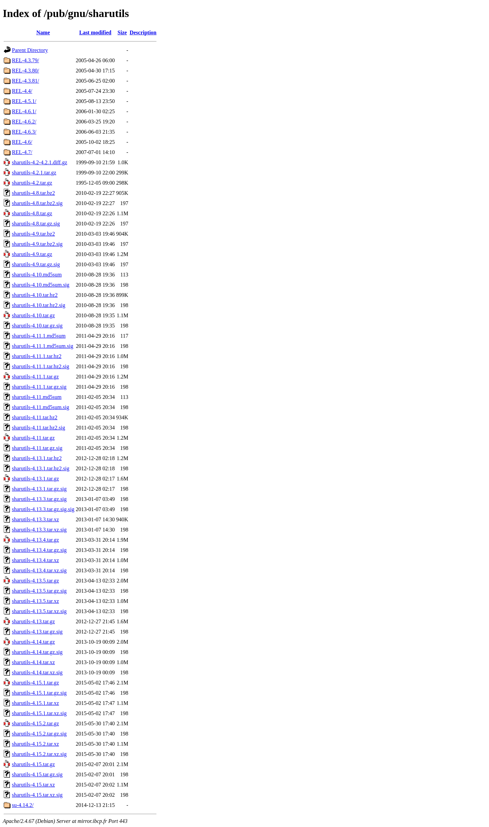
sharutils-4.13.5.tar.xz (35, 601)
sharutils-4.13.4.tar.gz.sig (39, 550)
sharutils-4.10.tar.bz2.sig (38, 305)
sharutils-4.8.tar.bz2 (33, 193)
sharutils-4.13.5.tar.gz (35, 581)
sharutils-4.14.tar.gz (33, 642)
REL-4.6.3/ (24, 132)
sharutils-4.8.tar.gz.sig (36, 223)
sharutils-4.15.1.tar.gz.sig (39, 693)
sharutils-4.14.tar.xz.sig (37, 672)
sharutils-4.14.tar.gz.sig (37, 652)
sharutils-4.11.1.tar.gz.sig (39, 387)
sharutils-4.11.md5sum (36, 397)
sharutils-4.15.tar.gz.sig (37, 774)
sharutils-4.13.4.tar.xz (35, 560)
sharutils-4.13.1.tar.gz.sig (39, 489)
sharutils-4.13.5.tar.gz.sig (39, 591)
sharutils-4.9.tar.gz (32, 254)
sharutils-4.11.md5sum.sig (40, 407)
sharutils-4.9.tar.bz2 (33, 234)
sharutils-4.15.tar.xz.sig (37, 795)
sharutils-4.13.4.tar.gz (35, 540)
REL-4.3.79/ (25, 60)
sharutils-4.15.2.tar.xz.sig (39, 754)
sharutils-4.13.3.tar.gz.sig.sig (43, 509)
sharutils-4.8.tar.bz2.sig (37, 203)
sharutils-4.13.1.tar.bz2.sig (40, 468)
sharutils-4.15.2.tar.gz (35, 723)
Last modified (95, 32)
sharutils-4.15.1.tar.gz (35, 683)
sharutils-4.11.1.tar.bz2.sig (40, 366)
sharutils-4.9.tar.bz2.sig (37, 244)
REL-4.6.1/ (24, 111)
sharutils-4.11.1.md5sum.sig (42, 346)
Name (43, 32)
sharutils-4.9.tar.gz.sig (36, 264)
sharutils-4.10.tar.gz (33, 315)
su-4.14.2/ (23, 805)
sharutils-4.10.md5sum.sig (40, 285)
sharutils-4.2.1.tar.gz (34, 172)
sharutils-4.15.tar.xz (33, 785)
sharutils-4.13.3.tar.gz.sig (39, 499)
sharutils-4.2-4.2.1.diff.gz (39, 162)
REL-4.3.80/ (25, 70)
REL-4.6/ (22, 142)
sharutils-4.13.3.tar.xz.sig (39, 530)
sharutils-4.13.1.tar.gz (35, 479)
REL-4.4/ (22, 91)
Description (143, 32)
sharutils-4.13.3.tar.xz (35, 519)
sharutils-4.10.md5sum (37, 274)
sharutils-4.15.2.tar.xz (35, 744)
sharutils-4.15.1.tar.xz (35, 703)
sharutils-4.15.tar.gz (33, 764)
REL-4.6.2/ (24, 121)
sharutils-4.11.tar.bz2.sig (38, 428)
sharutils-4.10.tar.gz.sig (37, 325)
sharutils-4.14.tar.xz (33, 662)
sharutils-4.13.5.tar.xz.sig (39, 611)
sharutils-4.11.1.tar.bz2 (36, 356)
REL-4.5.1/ (24, 101)
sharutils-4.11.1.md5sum (39, 336)
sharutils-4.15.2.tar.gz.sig (39, 734)
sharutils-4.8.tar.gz (32, 213)
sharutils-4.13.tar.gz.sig (37, 632)
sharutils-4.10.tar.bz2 (35, 295)
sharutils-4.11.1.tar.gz (35, 376)
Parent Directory (30, 50)
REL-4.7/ (22, 152)
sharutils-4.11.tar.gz (33, 438)
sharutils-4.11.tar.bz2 (34, 417)
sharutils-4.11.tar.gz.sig (37, 448)
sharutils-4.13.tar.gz (33, 621)
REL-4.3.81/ (25, 81)
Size (122, 32)
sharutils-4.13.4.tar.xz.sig (39, 570)
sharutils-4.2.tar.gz (32, 183)
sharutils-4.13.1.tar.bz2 (37, 458)
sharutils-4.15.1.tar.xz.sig (39, 713)
